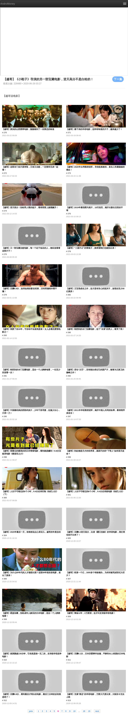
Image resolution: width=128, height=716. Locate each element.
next (97, 711)
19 (89, 711)
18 (84, 711)
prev (31, 711)
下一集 (118, 79)
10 (74, 711)
